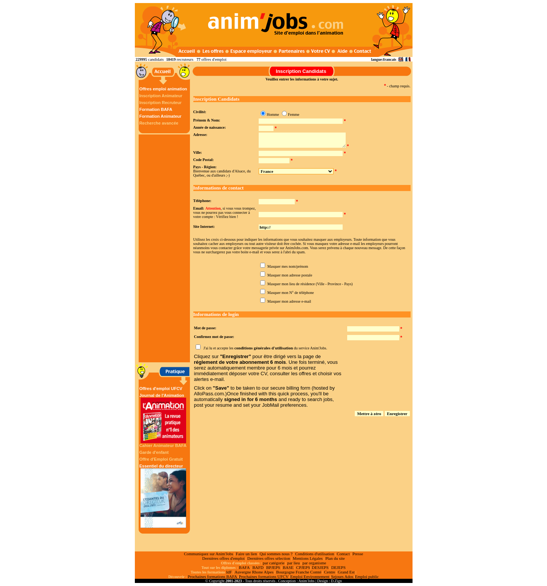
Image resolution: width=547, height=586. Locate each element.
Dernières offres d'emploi (223, 558)
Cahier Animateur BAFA (163, 445)
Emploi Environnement (309, 576)
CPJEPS (303, 567)
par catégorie (274, 563)
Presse (358, 553)
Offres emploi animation (163, 89)
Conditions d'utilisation (314, 553)
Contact (343, 553)
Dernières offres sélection (268, 558)
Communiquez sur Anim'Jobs (208, 553)
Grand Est (346, 572)
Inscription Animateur (160, 95)
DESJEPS (320, 567)
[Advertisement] (165, 248)
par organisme (314, 563)
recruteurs (185, 59)
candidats (156, 59)
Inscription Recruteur (160, 102)
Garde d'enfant (154, 452)
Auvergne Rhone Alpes (253, 572)
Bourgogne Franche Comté (298, 572)
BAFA (244, 567)
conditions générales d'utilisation (263, 348)
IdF (229, 572)
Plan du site (335, 558)
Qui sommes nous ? (275, 553)
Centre (329, 572)
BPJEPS (273, 567)
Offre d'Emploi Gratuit (161, 459)
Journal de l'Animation (163, 418)
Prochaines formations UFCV (264, 576)
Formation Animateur (160, 116)
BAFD (257, 567)
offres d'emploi (213, 59)
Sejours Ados (342, 576)
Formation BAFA (155, 109)
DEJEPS (338, 567)
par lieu (293, 563)
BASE (288, 567)
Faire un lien (246, 553)
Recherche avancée (159, 123)
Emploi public (367, 576)
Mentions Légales (308, 558)
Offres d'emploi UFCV (160, 388)
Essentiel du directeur (163, 496)
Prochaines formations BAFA (212, 576)
